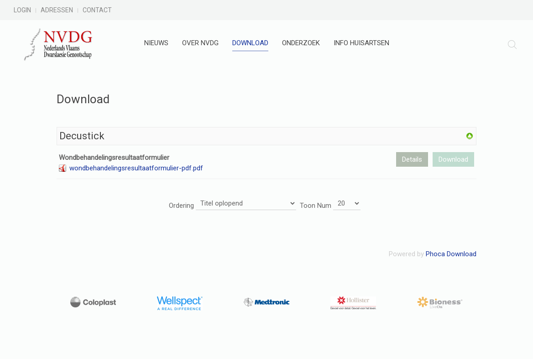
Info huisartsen (361, 43)
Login (22, 10)
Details (412, 159)
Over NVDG (200, 43)
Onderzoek (301, 43)
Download (250, 43)
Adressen (57, 10)
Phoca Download (451, 254)
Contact (97, 10)
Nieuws (156, 43)
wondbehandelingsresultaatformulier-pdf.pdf (136, 168)
